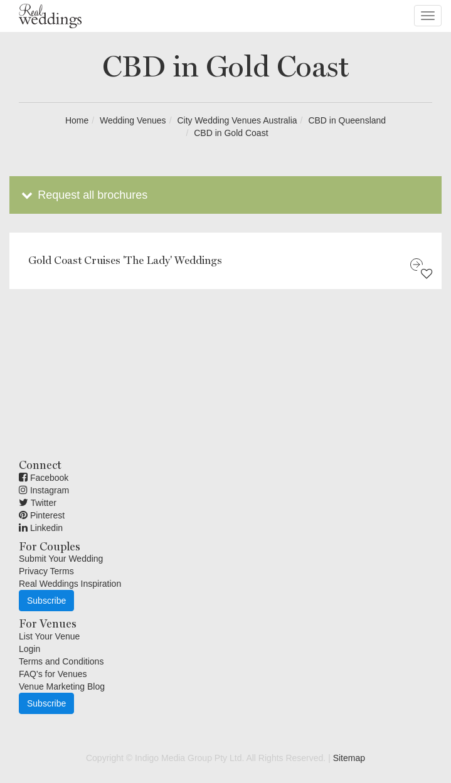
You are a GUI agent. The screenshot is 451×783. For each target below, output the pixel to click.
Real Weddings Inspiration (70, 584)
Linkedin (41, 528)
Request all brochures (83, 195)
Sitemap (349, 758)
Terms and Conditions (61, 661)
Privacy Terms (46, 571)
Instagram (44, 490)
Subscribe (46, 601)
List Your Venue (49, 636)
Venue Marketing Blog (62, 686)
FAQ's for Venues (53, 674)
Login (29, 649)
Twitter (37, 503)
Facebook (43, 478)
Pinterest (42, 515)
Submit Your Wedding (61, 559)
